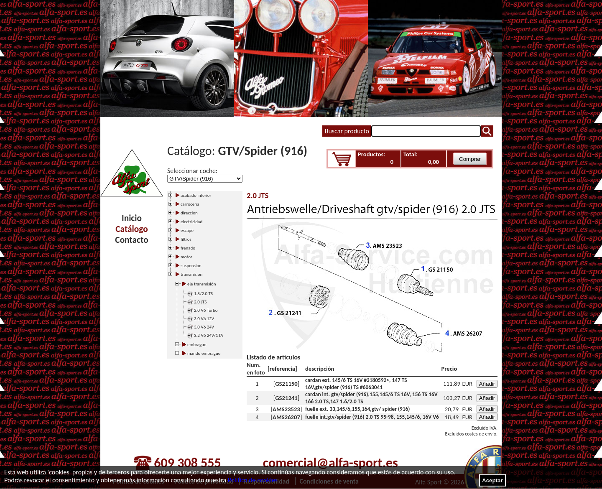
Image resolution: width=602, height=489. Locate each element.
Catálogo (131, 229)
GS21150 (286, 383)
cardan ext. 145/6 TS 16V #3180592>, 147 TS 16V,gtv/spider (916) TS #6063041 (356, 384)
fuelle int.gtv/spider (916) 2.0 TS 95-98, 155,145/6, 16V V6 (372, 416)
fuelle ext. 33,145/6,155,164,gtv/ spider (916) (357, 409)
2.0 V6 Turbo (206, 310)
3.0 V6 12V (204, 318)
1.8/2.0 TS (203, 293)
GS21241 (286, 398)
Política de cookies (253, 480)
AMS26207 (286, 417)
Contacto (131, 239)
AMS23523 (286, 409)
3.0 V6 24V (204, 327)
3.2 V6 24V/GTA (208, 335)
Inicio (132, 218)
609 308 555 (187, 463)
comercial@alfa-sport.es (330, 463)
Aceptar (492, 480)
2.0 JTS (200, 302)
